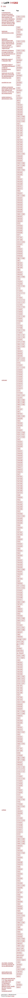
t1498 (18, 416)
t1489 (18, 404)
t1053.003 (19, 720)
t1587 (22, 602)
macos (18, 655)
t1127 (22, 302)
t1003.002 (19, 107)
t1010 (18, 119)
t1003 (18, 103)
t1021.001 (19, 126)
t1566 (22, 569)
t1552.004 (19, 507)
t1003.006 (19, 114)
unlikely (4, 810)
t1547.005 (19, 483)
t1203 (22, 346)
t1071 (18, 235)
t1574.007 (19, 920)
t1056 (18, 191)
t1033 (18, 154)
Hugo (8, 996)
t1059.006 (19, 209)
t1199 (22, 342)
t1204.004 (19, 356)
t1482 (18, 400)
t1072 (18, 242)
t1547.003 (19, 479)
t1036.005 (19, 158)
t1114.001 (19, 298)
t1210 (22, 358)
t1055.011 (19, 186)
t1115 (18, 300)
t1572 (22, 586)
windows (19, 19)
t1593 (18, 613)
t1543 (18, 439)
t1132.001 (19, 776)
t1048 (22, 165)
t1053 (22, 170)
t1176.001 (19, 332)
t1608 (22, 618)
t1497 (18, 411)
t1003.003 (19, 109)
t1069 (22, 214)
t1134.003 (19, 314)
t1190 (18, 337)
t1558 (18, 537)
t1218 (22, 16)
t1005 (18, 116)
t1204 (18, 349)
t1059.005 (19, 30)
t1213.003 (19, 818)
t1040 (18, 163)
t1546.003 (19, 455)
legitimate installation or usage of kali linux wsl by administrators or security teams (8, 53)
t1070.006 (19, 233)
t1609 (18, 620)
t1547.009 (19, 490)
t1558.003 (19, 539)
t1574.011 (19, 599)
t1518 (18, 428)
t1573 (18, 588)
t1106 (22, 286)
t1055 (18, 177)
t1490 (22, 404)
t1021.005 (19, 133)
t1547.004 (19, 481)
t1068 (18, 214)
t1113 (22, 293)
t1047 (18, 165)
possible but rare (6, 82)
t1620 (18, 939)
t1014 (18, 681)
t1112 (18, 293)
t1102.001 (19, 281)
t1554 (18, 516)
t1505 (18, 421)
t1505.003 (19, 423)
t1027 (18, 137)
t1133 (18, 307)
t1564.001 (19, 560)
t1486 (22, 402)
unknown (4, 380)
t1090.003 (19, 274)
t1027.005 (19, 147)
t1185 (18, 335)
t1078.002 (19, 251)
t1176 (22, 330)
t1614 (18, 623)
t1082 (18, 258)
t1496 (22, 841)
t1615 (18, 627)
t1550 (18, 871)
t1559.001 (19, 544)
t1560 (18, 548)
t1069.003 (19, 221)
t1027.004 (19, 144)
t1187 (22, 335)
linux (18, 646)
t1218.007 (19, 379)
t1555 (22, 516)
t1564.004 (19, 567)
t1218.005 (19, 377)
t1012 (22, 119)
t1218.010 (19, 383)
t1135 (18, 316)
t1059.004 (19, 205)
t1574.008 (19, 597)
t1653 (18, 941)
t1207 (18, 358)
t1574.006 (19, 595)
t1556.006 (19, 888)
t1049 (18, 170)
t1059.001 (19, 198)
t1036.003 (19, 156)
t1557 (18, 530)
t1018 (18, 121)
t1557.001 (19, 532)
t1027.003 (19, 142)
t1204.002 (19, 353)
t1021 (18, 123)
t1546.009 (19, 462)
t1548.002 (19, 497)
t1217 (18, 367)
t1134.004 (19, 785)
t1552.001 (19, 502)
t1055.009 (19, 184)
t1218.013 (19, 388)
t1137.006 (19, 328)
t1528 (22, 432)
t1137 (18, 323)
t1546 (18, 449)
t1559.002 (19, 546)
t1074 (22, 242)
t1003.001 (19, 105)
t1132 (18, 774)
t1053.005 (19, 174)
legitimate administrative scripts (8, 32)
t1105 (18, 286)
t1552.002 (19, 504)
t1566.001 (19, 572)
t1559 (18, 541)
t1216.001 (19, 365)
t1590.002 (19, 936)
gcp (18, 644)
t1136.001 (19, 318)
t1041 (18, 711)
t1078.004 (19, 256)
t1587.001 (19, 604)
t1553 (18, 511)
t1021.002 (19, 128)
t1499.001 (19, 846)
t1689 (18, 946)
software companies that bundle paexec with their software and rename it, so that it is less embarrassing (8, 90)
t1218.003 (19, 374)
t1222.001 (19, 397)
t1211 (18, 360)
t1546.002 (19, 453)
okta (24, 639)
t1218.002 (19, 372)
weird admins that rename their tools (7, 972)
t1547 (18, 474)
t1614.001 (19, 625)
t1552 (18, 500)
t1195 (22, 337)
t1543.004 (19, 446)
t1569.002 (19, 583)
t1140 (18, 330)
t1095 (18, 277)
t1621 (22, 627)
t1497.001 (19, 414)
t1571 (18, 586)
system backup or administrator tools (7, 98)
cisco (18, 657)
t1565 (18, 569)
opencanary (20, 955)
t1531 (22, 435)
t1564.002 (19, 562)
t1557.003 (19, 534)
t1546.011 (19, 467)
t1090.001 (19, 272)
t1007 (22, 676)
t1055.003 (19, 181)
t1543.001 (19, 442)
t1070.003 (19, 226)
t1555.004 (19, 520)
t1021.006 (19, 135)
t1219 (18, 390)
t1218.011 (19, 386)
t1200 (18, 344)
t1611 (22, 620)
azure (18, 641)
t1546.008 (19, 460)
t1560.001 (19, 551)
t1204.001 (19, 351)
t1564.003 (19, 565)
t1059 (18, 27)
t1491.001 (19, 409)
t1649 (18, 630)
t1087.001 (19, 263)
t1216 (18, 363)
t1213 (18, 816)
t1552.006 (19, 509)
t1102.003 (19, 284)
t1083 (22, 258)
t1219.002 (19, 393)
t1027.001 (19, 140)
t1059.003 (19, 202)
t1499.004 (19, 418)
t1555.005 (19, 523)
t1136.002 (19, 321)
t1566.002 (19, 574)
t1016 (22, 681)
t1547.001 (19, 476)
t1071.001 (19, 237)
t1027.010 (19, 151)
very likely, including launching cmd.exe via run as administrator (8, 964)
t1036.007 (19, 161)
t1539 (22, 437)
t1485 (18, 402)
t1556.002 (19, 527)
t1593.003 (19, 616)
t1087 (18, 260)
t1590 (18, 932)
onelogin (19, 639)
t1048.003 (19, 168)
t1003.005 (19, 672)
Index (12, 996)
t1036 (22, 154)
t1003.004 (19, 112)
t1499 (22, 416)
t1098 (22, 277)
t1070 (18, 223)
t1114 (18, 295)
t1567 (18, 576)
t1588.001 (19, 609)
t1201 (22, 344)
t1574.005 (19, 593)
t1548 (18, 495)
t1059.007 (19, 212)
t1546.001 (19, 451)
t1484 (22, 400)
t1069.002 (19, 219)
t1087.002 (19, 265)
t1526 (18, 432)
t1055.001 (19, 179)
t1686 (18, 634)
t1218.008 (19, 825)
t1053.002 (19, 172)
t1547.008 (19, 488)
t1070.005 (19, 230)
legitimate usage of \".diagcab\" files (7, 60)
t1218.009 (19, 381)
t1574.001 (19, 590)
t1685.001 (19, 632)
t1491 (18, 407)
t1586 (18, 922)
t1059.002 (19, 200)
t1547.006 (19, 486)
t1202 (4, 6)
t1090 (18, 270)
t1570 (18, 915)
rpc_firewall (20, 653)
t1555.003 (19, 518)
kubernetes (20, 651)
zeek (23, 655)
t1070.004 (19, 228)
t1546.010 (19, 465)
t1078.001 (19, 249)
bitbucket (19, 957)
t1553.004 (19, 514)
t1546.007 (19, 458)
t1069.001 (19, 216)
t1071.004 (19, 240)
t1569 (18, 581)
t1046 (22, 163)
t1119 (22, 300)
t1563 (18, 553)
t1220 (18, 395)
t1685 (22, 630)
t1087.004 (19, 267)
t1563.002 (19, 555)
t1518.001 (19, 430)
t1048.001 (19, 716)
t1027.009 (19, 149)
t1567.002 (19, 579)
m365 (21, 644)
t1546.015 (19, 472)
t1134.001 (19, 309)
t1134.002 (19, 311)
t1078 (18, 246)
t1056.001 (19, 193)
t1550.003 (19, 874)
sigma (18, 21)
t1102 (18, 279)
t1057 (18, 195)
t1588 (18, 606)
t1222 (22, 395)
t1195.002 (19, 804)
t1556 (18, 525)
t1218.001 (19, 370)
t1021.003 (19, 130)
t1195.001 (19, 339)
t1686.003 (19, 637)
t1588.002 (19, 611)
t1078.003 (19, 253)
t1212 (22, 360)
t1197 (18, 342)
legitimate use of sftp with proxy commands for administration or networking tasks (8, 75)
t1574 (22, 588)
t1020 (22, 121)
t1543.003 (19, 444)
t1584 (18, 602)
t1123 (18, 302)
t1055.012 (19, 188)
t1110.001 (19, 291)
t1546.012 (19, 469)
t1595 (18, 618)
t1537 (18, 437)
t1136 (22, 316)
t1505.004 (19, 425)
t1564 (18, 558)
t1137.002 (19, 325)
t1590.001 (19, 934)
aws (22, 641)
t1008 (22, 116)
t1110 (18, 288)
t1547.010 (19, 493)
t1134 (22, 307)
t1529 (18, 435)
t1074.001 (19, 244)
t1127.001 (19, 305)
